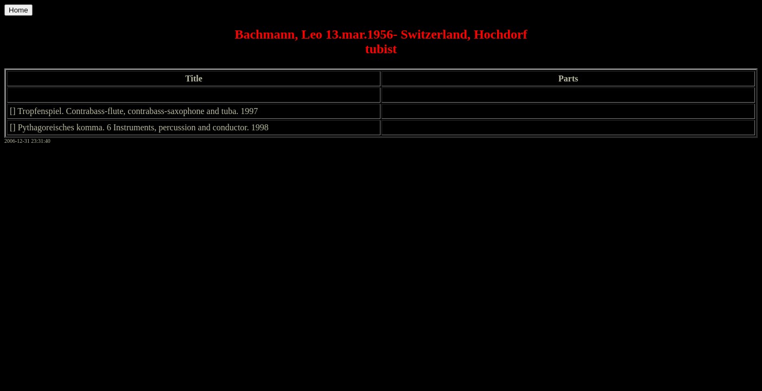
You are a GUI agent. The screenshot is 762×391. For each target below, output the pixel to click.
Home (18, 10)
